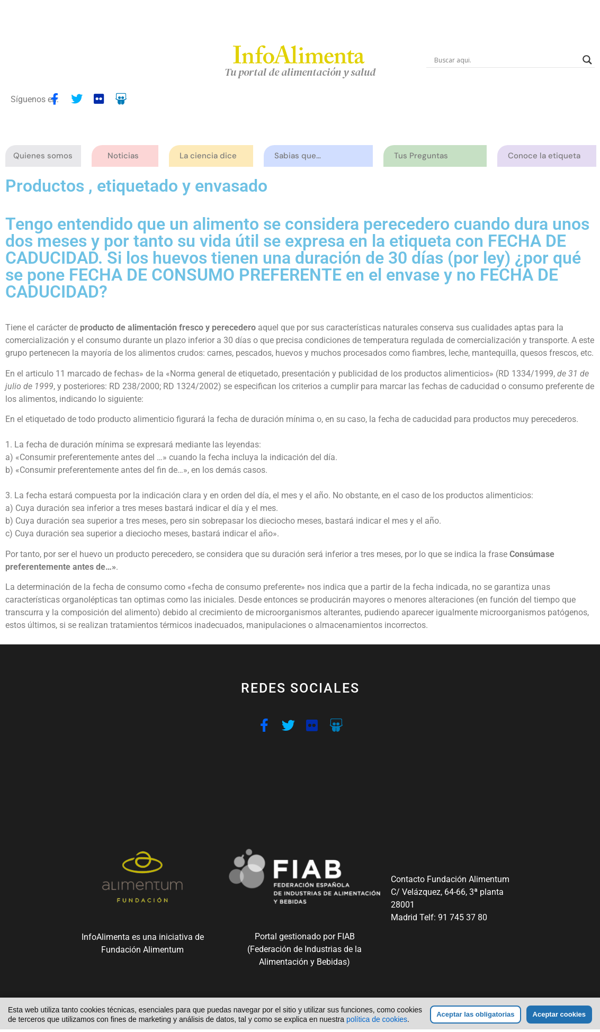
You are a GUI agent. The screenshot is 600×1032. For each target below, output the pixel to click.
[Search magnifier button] (587, 59)
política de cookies (376, 1019)
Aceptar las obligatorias (475, 1014)
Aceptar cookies (559, 1014)
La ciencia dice (211, 155)
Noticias (123, 155)
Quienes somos (45, 155)
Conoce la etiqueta (547, 155)
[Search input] (505, 59)
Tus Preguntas (423, 155)
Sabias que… (300, 155)
